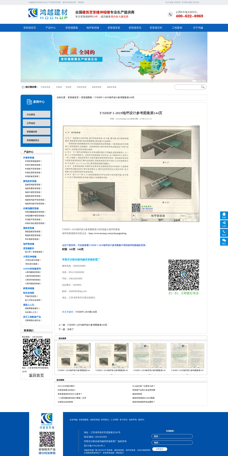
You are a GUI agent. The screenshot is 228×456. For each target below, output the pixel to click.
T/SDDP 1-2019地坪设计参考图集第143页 (87, 325)
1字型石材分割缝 (32, 260)
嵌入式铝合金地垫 (32, 300)
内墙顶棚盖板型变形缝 (34, 212)
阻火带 (28, 252)
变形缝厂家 (179, 2)
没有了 (70, 329)
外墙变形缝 (45, 87)
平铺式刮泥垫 (30, 296)
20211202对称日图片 (66, 386)
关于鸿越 (198, 27)
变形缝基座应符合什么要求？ (70, 394)
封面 (64, 249)
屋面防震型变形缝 (32, 235)
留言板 (196, 2)
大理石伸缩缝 (29, 257)
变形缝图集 (71, 27)
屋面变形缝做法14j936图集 (143, 398)
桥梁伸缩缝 (28, 288)
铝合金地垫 (28, 293)
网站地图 (188, 2)
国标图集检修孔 (31, 308)
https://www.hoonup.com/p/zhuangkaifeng (108, 233)
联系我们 (105, 420)
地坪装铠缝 (92, 27)
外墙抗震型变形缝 (32, 172)
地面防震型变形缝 (32, 196)
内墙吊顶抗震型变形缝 (34, 223)
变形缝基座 (37, 252)
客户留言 (123, 420)
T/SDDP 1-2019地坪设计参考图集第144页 (74, 372)
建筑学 (141, 420)
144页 (80, 249)
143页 (72, 249)
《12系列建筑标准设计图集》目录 (72, 398)
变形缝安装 (114, 27)
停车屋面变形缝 (31, 239)
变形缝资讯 (135, 27)
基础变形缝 (137, 394)
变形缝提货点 (33, 140)
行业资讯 (31, 114)
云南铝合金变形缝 (65, 402)
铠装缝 (59, 87)
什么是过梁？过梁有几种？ (143, 386)
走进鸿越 (73, 420)
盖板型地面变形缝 (32, 185)
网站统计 (120, 453)
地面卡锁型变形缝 (32, 192)
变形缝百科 (156, 27)
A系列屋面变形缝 (32, 283)
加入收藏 (169, 2)
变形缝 (68, 87)
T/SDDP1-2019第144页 (86, 312)
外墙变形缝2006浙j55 (66, 390)
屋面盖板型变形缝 (32, 231)
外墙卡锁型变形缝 (32, 165)
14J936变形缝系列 (32, 269)
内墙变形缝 (81, 87)
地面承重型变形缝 (32, 188)
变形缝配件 (28, 248)
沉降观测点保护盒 (32, 320)
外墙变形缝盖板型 (32, 161)
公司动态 (31, 123)
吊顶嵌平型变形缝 (32, 219)
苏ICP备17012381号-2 (94, 446)
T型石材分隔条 (31, 264)
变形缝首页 (29, 27)
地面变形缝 (111, 87)
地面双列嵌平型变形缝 (34, 200)
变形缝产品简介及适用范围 (143, 390)
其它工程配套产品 (32, 317)
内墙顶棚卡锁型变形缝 (34, 216)
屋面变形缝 (96, 87)
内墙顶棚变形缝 (31, 208)
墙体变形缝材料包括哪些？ (143, 402)
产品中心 (51, 27)
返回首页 (36, 375)
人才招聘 (114, 420)
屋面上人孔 (28, 305)
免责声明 (132, 420)
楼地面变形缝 (29, 181)
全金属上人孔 (30, 312)
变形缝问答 (32, 132)
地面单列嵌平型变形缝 (34, 204)
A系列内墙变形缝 (32, 276)
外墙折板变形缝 (31, 176)
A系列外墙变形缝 (32, 280)
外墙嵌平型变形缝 (32, 169)
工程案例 (177, 27)
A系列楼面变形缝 (32, 272)
